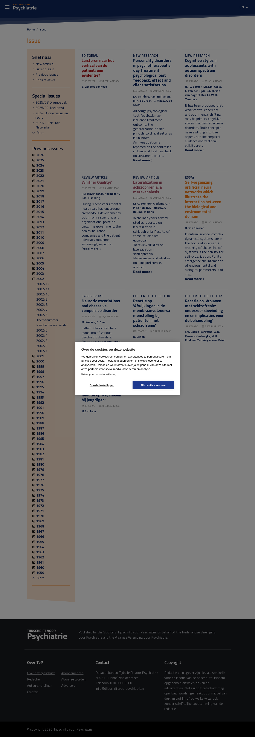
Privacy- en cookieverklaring (98, 374)
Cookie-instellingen (102, 385)
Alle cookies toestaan (153, 385)
